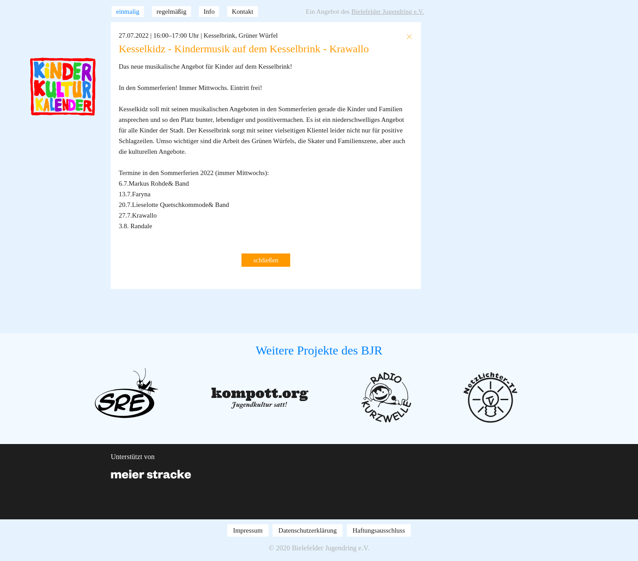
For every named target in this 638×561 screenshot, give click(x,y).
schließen (266, 260)
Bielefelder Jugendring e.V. (387, 11)
